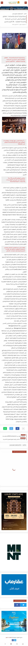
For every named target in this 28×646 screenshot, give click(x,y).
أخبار (25, 13)
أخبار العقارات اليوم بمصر (17, 13)
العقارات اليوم (9, 637)
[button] (17, 428)
